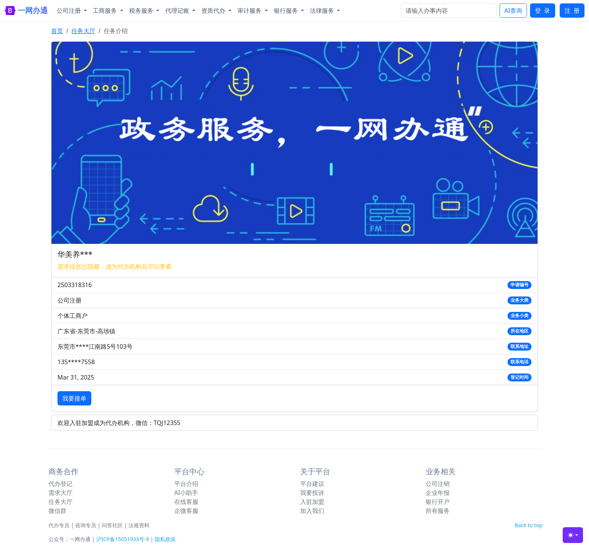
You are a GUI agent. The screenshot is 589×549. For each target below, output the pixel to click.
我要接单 (74, 398)
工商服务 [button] (105, 10)
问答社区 (112, 525)
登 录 (542, 10)
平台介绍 (186, 483)
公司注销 (438, 483)
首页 (57, 31)
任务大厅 (83, 31)
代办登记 (60, 483)
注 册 (572, 10)
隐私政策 (165, 539)
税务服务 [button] (142, 10)
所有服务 (438, 511)
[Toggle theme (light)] (573, 535)
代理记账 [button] (178, 10)
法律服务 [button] (322, 10)
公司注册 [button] (69, 10)
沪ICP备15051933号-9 (122, 539)
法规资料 (139, 525)
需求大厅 (60, 493)
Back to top (528, 525)
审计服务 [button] (250, 10)
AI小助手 (186, 493)
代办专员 (58, 525)
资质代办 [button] (214, 10)
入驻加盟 (312, 502)
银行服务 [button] (286, 10)
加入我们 (312, 511)
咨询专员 (85, 525)
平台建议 (312, 483)
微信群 (57, 511)
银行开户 (438, 502)
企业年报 (438, 493)
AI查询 (513, 10)
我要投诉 (312, 493)
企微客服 (186, 511)
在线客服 (186, 502)
